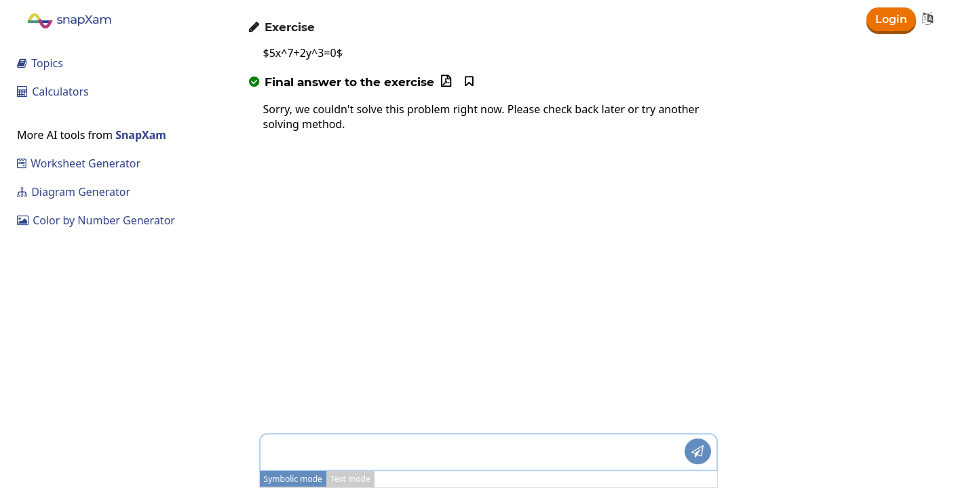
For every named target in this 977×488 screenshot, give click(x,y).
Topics (40, 63)
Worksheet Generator (78, 163)
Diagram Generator (73, 191)
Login (891, 19)
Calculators (53, 91)
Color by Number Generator (96, 220)
